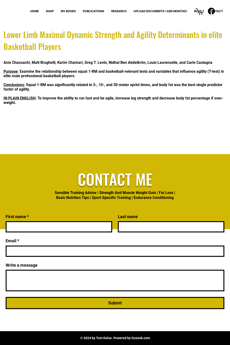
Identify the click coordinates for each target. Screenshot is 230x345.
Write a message (22, 265)
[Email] (114, 251)
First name (17, 216)
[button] (200, 11)
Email (12, 240)
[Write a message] (115, 280)
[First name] (57, 226)
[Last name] (170, 226)
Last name (128, 216)
